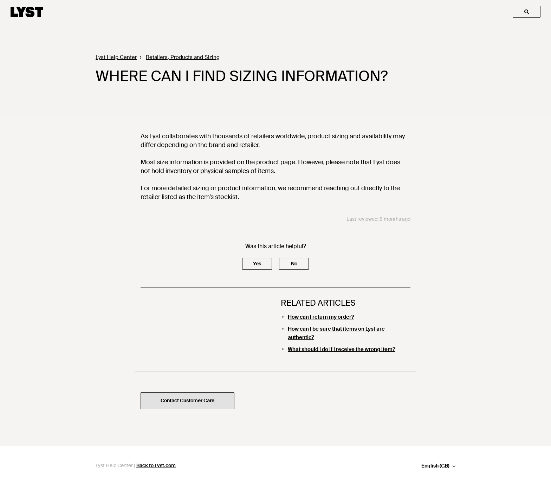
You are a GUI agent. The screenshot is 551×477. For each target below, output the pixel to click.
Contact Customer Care (187, 400)
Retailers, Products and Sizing (183, 57)
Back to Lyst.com (156, 465)
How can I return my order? (321, 316)
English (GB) (435, 466)
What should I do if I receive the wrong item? (341, 349)
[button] (257, 264)
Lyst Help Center (116, 57)
